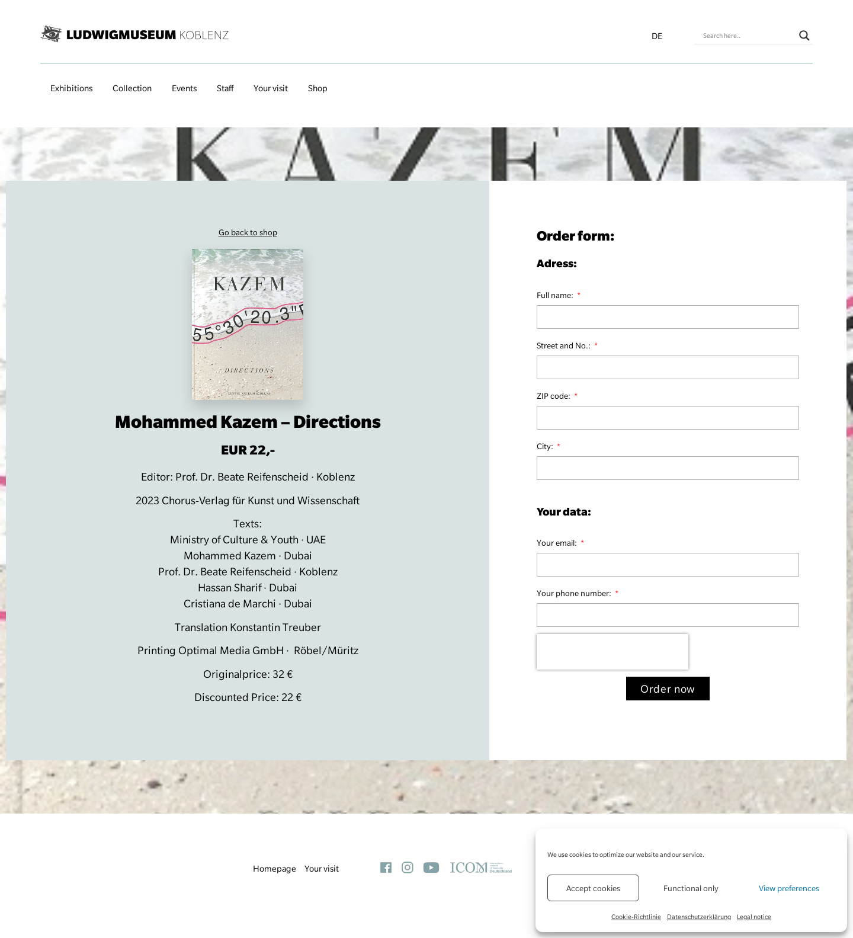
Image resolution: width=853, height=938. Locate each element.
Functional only (691, 888)
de (657, 36)
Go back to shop (248, 232)
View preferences (789, 888)
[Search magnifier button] (804, 35)
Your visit (271, 88)
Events (184, 88)
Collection (132, 88)
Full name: (556, 295)
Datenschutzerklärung (699, 916)
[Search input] (748, 35)
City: (546, 446)
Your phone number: (575, 593)
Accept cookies (593, 888)
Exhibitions (71, 88)
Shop (318, 88)
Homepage (274, 868)
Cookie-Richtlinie (636, 916)
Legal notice (754, 916)
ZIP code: (554, 396)
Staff (225, 88)
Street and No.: (564, 345)
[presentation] (612, 652)
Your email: (558, 543)
